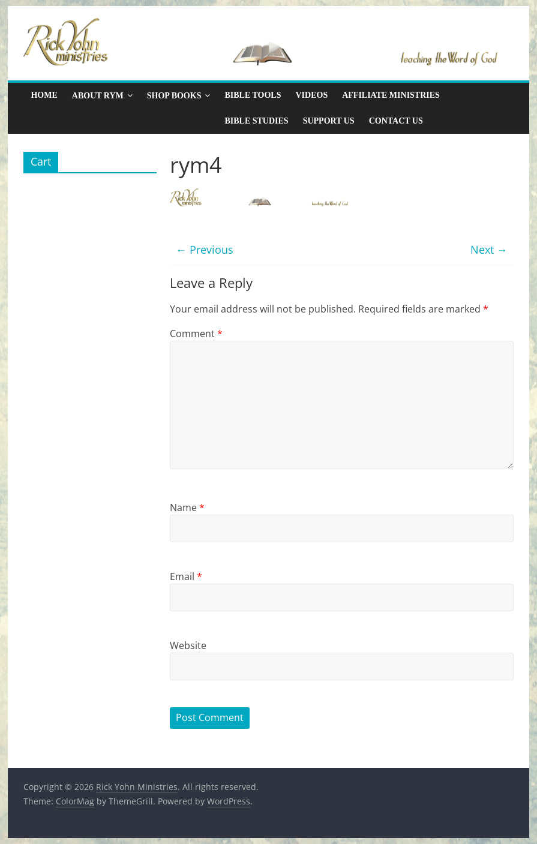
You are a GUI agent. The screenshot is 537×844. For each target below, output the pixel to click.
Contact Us (396, 120)
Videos (311, 95)
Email (186, 576)
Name (187, 507)
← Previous (204, 249)
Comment (196, 333)
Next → (489, 249)
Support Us (329, 120)
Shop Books (174, 95)
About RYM (98, 95)
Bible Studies (256, 120)
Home (44, 95)
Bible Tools (252, 95)
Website (188, 645)
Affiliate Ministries (391, 95)
